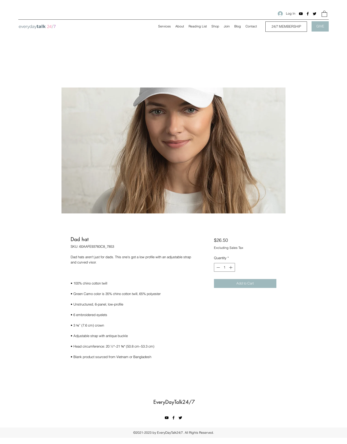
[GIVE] (320, 26)
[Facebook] (307, 13)
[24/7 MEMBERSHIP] (286, 26)
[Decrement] (218, 267)
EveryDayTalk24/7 (174, 402)
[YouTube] (301, 13)
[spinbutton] (224, 267)
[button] (324, 13)
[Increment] (231, 267)
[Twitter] (314, 13)
